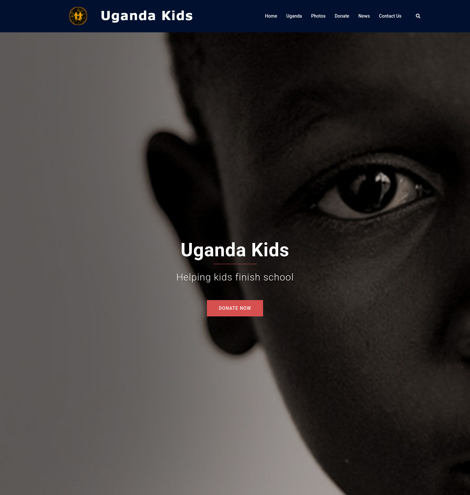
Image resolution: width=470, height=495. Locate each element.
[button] (418, 16)
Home (271, 16)
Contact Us (390, 16)
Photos (318, 16)
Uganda (294, 16)
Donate (342, 16)
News (364, 16)
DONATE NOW (235, 308)
